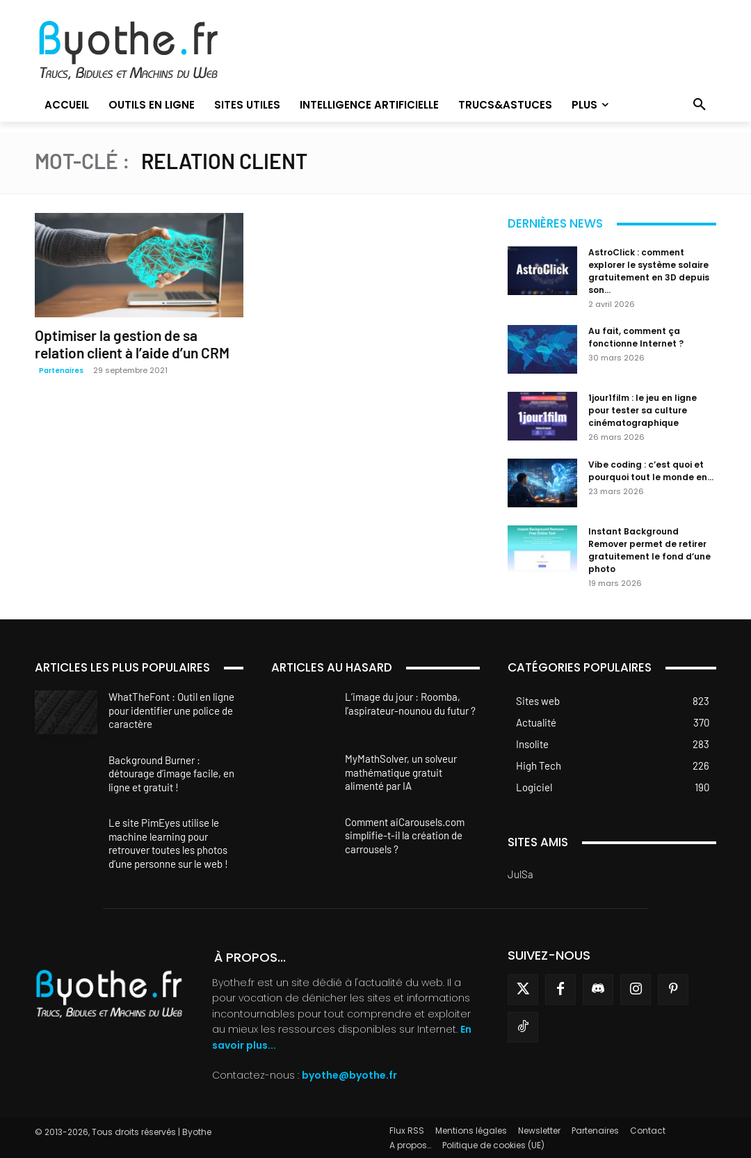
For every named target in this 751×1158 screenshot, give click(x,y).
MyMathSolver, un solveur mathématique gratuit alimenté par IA (401, 772)
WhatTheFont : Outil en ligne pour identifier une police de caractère (171, 710)
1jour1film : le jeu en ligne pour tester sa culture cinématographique (642, 410)
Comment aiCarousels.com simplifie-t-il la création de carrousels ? (405, 835)
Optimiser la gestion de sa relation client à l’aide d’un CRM (132, 343)
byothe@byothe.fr (349, 1075)
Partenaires (61, 370)
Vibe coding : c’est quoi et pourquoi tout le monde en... (650, 471)
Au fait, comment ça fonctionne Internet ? (636, 337)
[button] (699, 105)
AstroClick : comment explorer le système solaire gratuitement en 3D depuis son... (648, 271)
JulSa (520, 874)
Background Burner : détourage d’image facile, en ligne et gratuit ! (171, 773)
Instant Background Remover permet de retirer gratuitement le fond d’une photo (649, 550)
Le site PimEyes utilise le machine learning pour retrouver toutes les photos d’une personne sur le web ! (168, 843)
